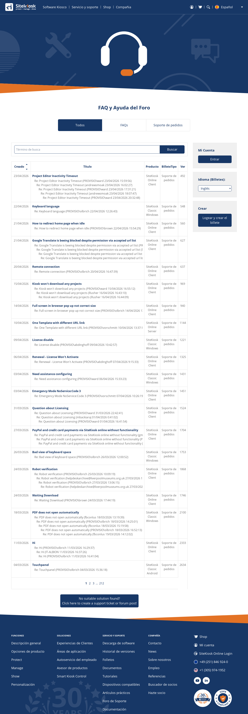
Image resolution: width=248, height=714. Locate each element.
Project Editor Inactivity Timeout (55, 176)
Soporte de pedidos (168, 125)
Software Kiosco (55, 7)
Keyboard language (45, 206)
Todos (80, 125)
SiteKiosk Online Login (213, 653)
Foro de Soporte (114, 701)
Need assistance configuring (52, 374)
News (152, 651)
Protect (16, 660)
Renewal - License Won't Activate (55, 357)
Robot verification (45, 469)
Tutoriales (110, 676)
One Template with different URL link (58, 323)
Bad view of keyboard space (51, 452)
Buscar (172, 149)
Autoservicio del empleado (77, 660)
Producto (152, 167)
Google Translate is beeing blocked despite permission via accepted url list (84, 240)
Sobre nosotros (159, 660)
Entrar (214, 159)
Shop (107, 7)
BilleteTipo (169, 167)
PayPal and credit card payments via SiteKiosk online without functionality (85, 430)
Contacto (154, 643)
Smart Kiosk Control (71, 676)
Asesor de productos (72, 668)
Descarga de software (119, 643)
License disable (42, 340)
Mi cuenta (204, 645)
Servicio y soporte (85, 7)
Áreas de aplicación (71, 651)
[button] (229, 7)
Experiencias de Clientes (75, 643)
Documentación (114, 709)
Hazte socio (156, 693)
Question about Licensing (50, 408)
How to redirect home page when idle (58, 223)
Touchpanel (40, 565)
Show (15, 676)
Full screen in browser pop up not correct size (64, 306)
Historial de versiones (119, 651)
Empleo (154, 668)
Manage (17, 668)
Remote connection (46, 267)
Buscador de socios (162, 684)
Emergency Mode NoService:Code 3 (56, 391)
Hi (33, 543)
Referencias (157, 676)
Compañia (123, 7)
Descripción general (26, 643)
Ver (182, 167)
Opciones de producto (27, 651)
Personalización (23, 684)
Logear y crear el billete (215, 220)
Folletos (108, 660)
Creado (19, 167)
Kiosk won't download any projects (57, 284)
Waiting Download (45, 495)
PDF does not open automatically (55, 512)
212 (101, 583)
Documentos (112, 668)
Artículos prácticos (116, 693)
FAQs (124, 125)
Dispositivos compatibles (121, 684)
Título (87, 167)
